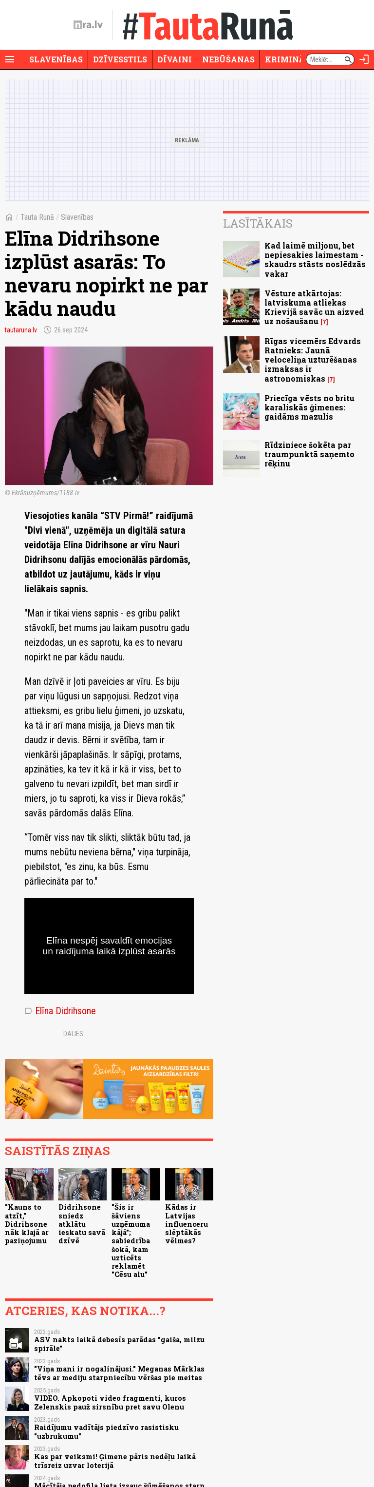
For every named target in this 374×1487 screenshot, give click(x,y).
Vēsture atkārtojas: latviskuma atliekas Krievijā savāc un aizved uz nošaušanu (314, 307)
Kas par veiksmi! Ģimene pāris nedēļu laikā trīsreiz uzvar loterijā (115, 1460)
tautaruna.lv (21, 330)
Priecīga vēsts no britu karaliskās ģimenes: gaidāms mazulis (309, 407)
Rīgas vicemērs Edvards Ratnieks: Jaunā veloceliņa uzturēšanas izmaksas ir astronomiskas (312, 360)
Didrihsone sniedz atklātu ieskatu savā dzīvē (81, 1223)
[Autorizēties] (364, 59)
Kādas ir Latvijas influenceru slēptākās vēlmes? (186, 1223)
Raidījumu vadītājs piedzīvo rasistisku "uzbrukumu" (106, 1431)
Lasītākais (258, 223)
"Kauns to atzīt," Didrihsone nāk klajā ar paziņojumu (27, 1223)
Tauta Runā (37, 217)
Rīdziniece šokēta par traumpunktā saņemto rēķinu (309, 454)
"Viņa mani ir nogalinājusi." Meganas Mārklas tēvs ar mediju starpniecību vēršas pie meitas (119, 1373)
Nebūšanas (228, 59)
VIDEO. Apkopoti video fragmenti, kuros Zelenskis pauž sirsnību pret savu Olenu (110, 1402)
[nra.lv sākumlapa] (88, 24)
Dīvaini (174, 59)
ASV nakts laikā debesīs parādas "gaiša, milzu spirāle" (119, 1343)
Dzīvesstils (120, 59)
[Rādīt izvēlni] (9, 59)
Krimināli (289, 59)
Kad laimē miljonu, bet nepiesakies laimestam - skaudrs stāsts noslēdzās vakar (315, 259)
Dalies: (74, 1034)
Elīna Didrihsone (60, 1011)
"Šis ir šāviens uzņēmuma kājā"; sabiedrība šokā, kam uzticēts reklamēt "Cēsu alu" (131, 1240)
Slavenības (56, 59)
